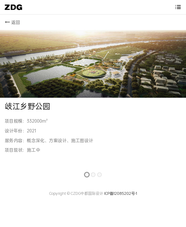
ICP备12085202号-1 (120, 193)
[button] (7, 106)
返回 (12, 22)
